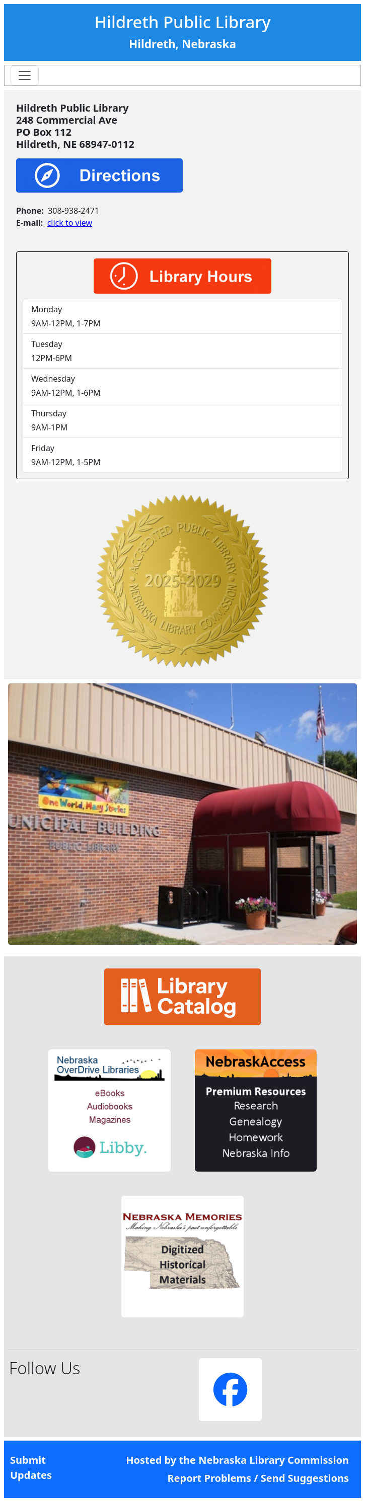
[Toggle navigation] (25, 75)
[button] (109, 1110)
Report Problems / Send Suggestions (258, 1478)
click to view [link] (69, 222)
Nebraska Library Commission (273, 1460)
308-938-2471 (73, 210)
